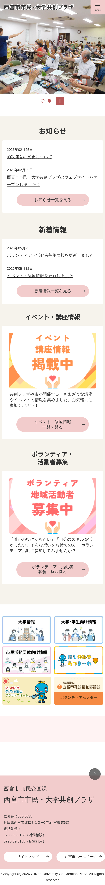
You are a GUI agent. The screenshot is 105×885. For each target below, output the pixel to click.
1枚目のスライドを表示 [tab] (42, 101)
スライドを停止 (60, 101)
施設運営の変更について (29, 157)
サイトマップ (28, 857)
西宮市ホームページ (81, 857)
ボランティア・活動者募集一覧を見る (52, 569)
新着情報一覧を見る (52, 291)
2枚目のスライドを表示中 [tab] (49, 101)
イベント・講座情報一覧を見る (52, 424)
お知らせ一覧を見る (53, 199)
